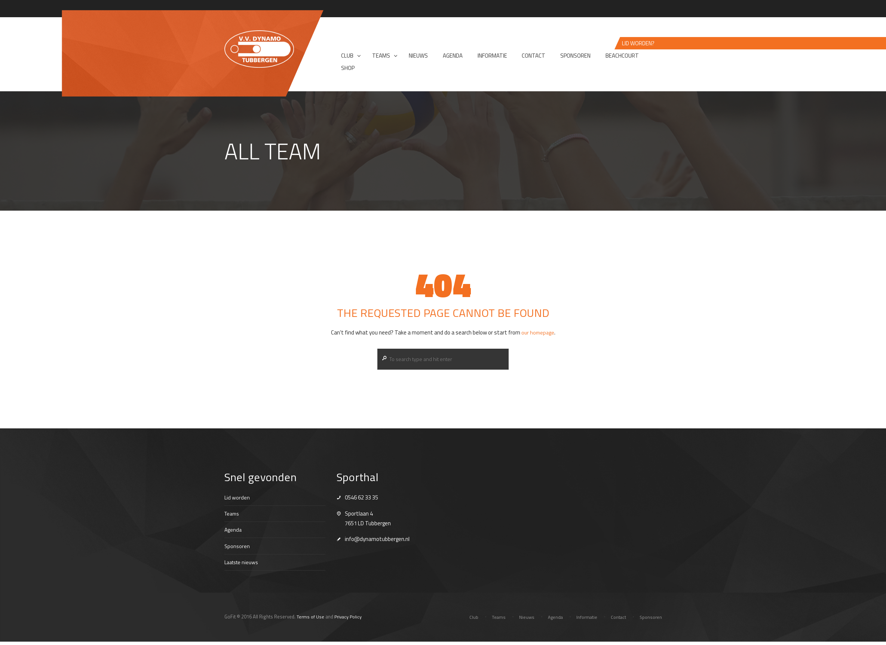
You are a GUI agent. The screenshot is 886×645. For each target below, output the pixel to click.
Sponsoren (237, 549)
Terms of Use (311, 620)
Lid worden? (638, 45)
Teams (233, 517)
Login (656, 9)
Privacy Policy (349, 620)
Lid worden (237, 500)
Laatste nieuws (243, 565)
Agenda (233, 533)
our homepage (538, 334)
